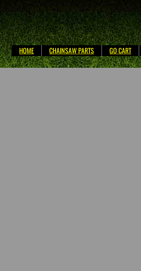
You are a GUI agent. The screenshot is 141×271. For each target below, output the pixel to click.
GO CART (120, 50)
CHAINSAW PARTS (71, 50)
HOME (26, 50)
